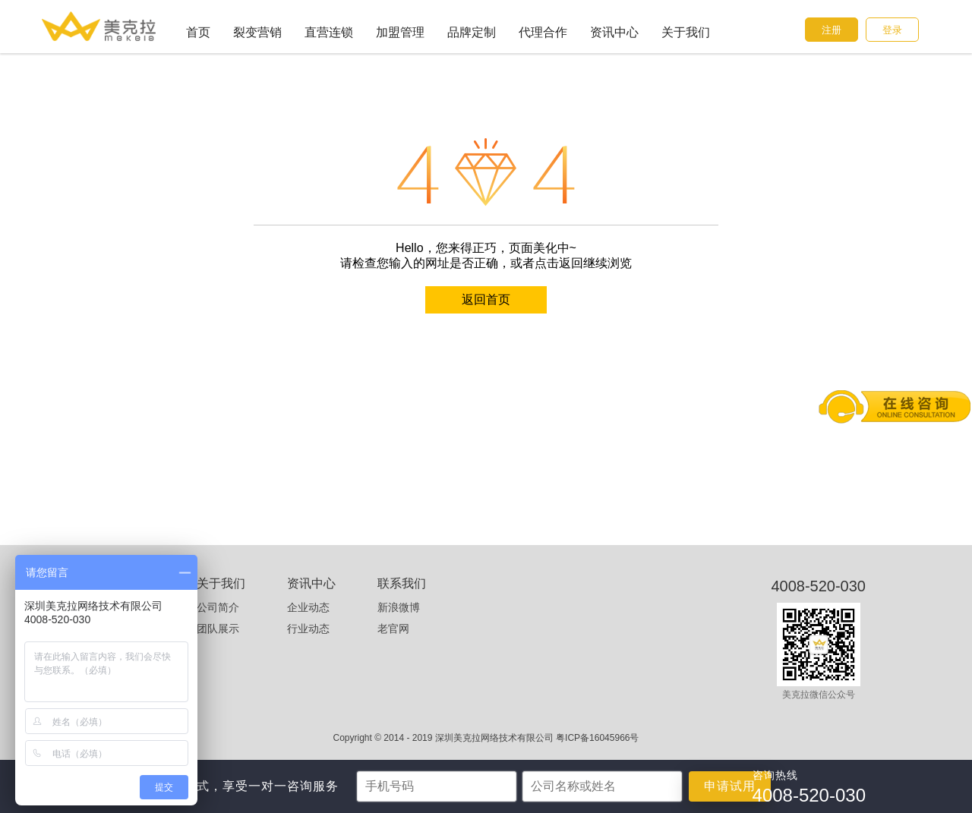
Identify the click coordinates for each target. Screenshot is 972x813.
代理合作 (543, 32)
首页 (198, 32)
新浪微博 (398, 607)
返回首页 (486, 299)
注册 (831, 30)
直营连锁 (329, 32)
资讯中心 (614, 32)
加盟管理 (400, 32)
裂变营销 (257, 32)
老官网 (393, 628)
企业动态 (308, 607)
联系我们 (401, 583)
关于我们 (685, 32)
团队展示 (218, 628)
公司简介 (218, 607)
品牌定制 (471, 32)
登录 (892, 30)
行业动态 (308, 628)
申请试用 (730, 786)
